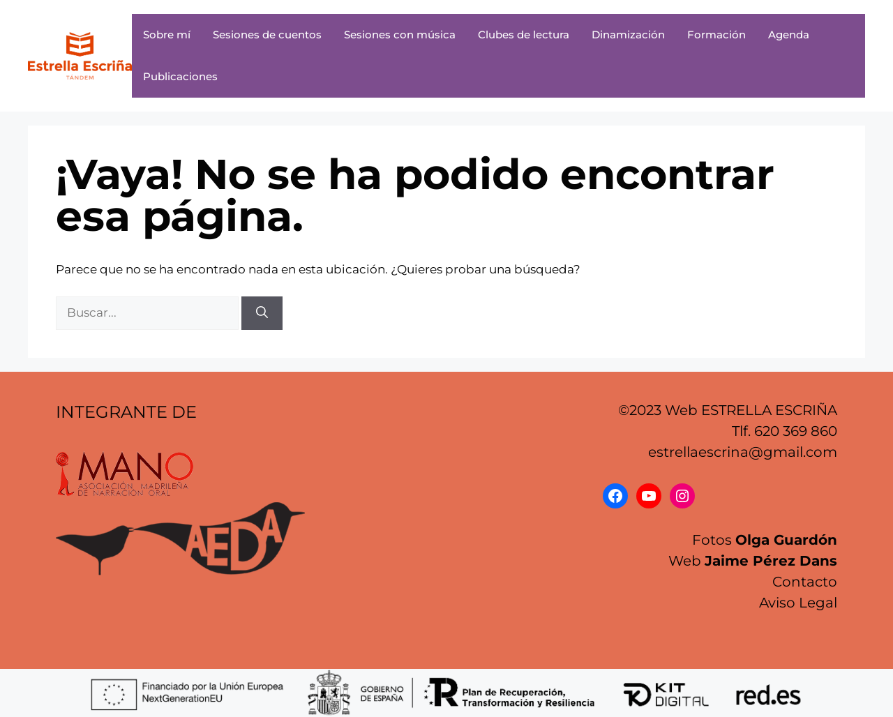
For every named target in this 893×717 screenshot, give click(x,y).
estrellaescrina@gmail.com (742, 452)
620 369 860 (795, 431)
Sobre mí (166, 34)
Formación (716, 34)
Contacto (804, 581)
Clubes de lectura (523, 34)
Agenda (788, 34)
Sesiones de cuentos (267, 34)
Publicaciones (180, 76)
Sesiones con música (400, 34)
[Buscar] (262, 313)
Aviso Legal (798, 602)
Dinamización (628, 34)
